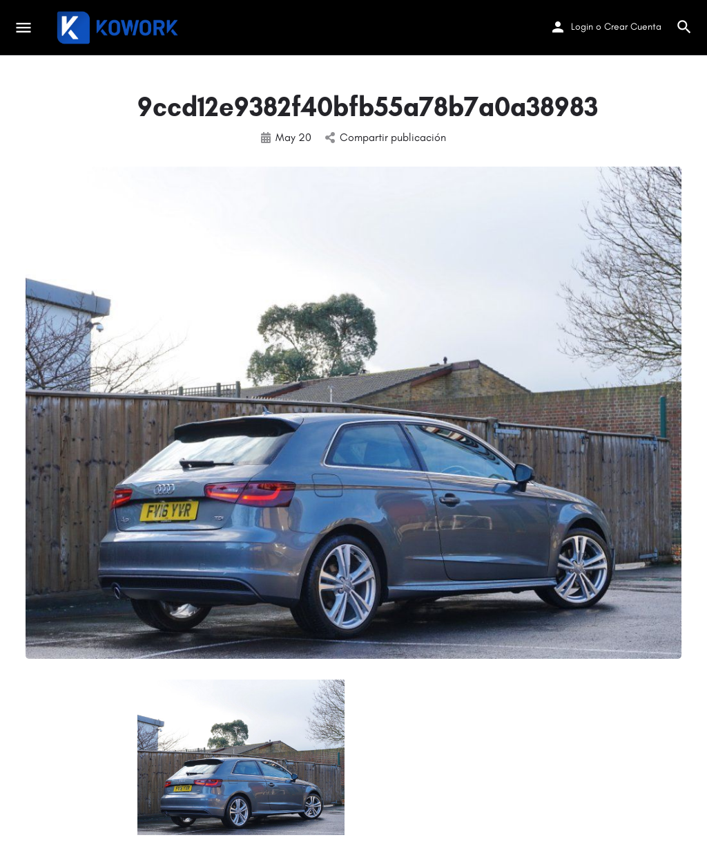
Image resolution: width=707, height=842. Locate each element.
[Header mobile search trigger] (684, 27)
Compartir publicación (385, 137)
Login (582, 26)
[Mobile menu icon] (23, 27)
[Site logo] (119, 27)
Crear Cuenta (632, 26)
